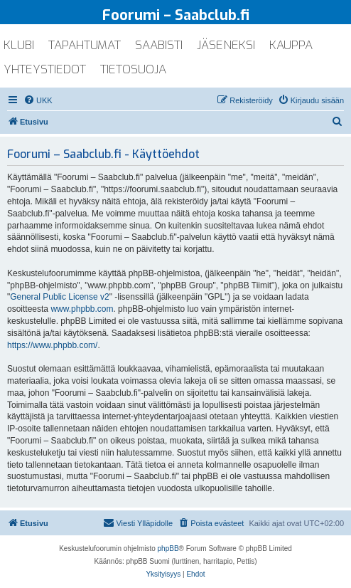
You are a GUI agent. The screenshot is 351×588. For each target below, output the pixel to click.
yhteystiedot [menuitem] (45, 69)
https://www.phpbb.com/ (52, 345)
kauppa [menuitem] (291, 45)
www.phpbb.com (81, 309)
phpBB (168, 548)
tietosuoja (133, 69)
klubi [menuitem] (19, 45)
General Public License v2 (59, 297)
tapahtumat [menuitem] (84, 45)
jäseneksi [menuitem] (226, 45)
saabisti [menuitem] (159, 45)
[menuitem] (38, 100)
